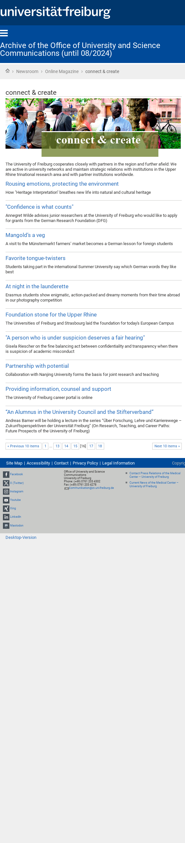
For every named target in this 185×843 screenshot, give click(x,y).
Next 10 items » (167, 446)
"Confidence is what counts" (39, 207)
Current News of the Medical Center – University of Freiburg (154, 484)
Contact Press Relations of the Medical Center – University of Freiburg (155, 475)
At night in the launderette (37, 286)
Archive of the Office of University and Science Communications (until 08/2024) (80, 49)
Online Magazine (62, 71)
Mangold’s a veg (25, 235)
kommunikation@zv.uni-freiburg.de (91, 488)
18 (100, 446)
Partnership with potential (37, 366)
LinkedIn (15, 517)
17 (91, 446)
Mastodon (16, 525)
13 (57, 446)
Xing (13, 508)
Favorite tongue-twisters (36, 258)
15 (75, 446)
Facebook (16, 474)
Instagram (16, 491)
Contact (61, 463)
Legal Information (118, 463)
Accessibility (38, 463)
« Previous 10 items (23, 446)
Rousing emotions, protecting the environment (62, 183)
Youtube (15, 500)
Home (7, 70)
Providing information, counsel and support (58, 389)
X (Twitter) (17, 483)
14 (66, 446)
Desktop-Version (21, 537)
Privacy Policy (85, 463)
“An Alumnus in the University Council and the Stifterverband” (80, 412)
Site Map (14, 463)
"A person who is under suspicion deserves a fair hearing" (75, 337)
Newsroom (27, 71)
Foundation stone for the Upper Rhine (51, 314)
